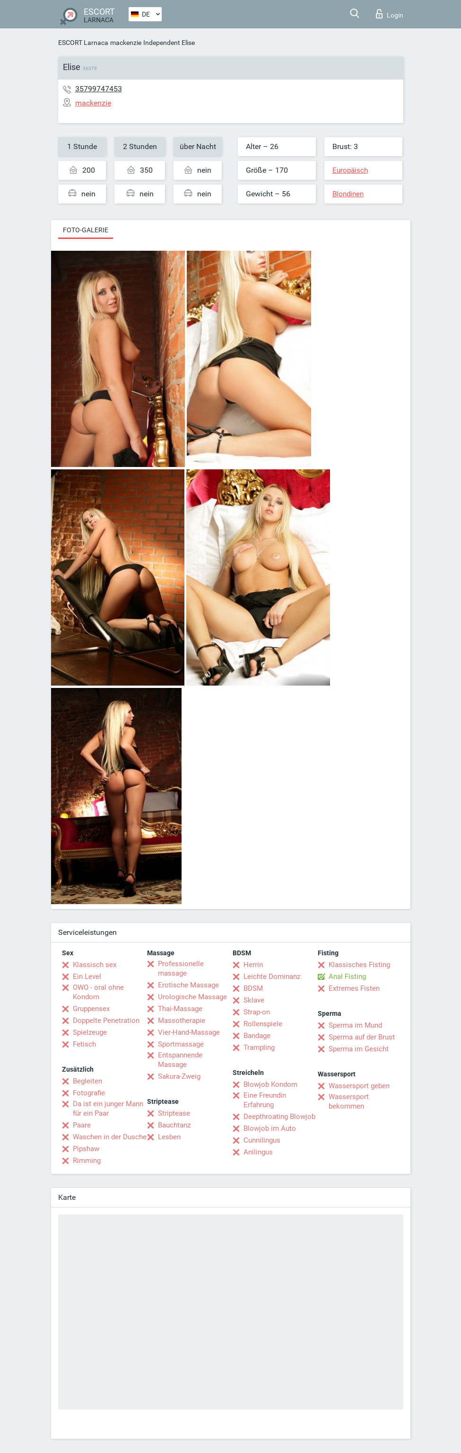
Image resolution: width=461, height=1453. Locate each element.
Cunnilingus (262, 1140)
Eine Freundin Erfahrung (265, 1100)
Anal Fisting (347, 976)
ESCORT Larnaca (83, 42)
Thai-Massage (180, 1008)
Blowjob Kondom (270, 1084)
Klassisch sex (94, 964)
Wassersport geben (359, 1086)
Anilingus (258, 1152)
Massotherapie (181, 1020)
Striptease (174, 1113)
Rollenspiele (263, 1024)
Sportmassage (181, 1044)
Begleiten (87, 1081)
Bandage (257, 1035)
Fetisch (84, 1044)
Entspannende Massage (180, 1060)
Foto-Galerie (85, 230)
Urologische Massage (192, 997)
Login (389, 14)
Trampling (259, 1047)
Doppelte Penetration (106, 1020)
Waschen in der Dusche (110, 1137)
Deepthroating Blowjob (279, 1116)
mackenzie (125, 42)
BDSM (253, 988)
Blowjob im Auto (270, 1128)
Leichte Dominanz (272, 976)
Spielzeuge (90, 1032)
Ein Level (87, 976)
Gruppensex (91, 1008)
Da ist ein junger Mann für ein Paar (108, 1109)
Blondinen (348, 194)
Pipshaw (86, 1149)
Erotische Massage (188, 985)
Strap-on (257, 1012)
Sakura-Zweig (179, 1076)
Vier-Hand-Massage (189, 1032)
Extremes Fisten (354, 988)
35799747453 (98, 88)
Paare (82, 1125)
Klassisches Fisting (359, 964)
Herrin (253, 964)
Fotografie (89, 1093)
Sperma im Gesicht (359, 1049)
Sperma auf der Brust (362, 1037)
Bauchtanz (174, 1125)
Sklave (254, 1000)
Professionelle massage (181, 968)
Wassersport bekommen (349, 1101)
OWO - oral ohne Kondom (98, 992)
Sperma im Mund (355, 1025)
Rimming (87, 1160)
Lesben (169, 1137)
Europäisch (350, 170)
